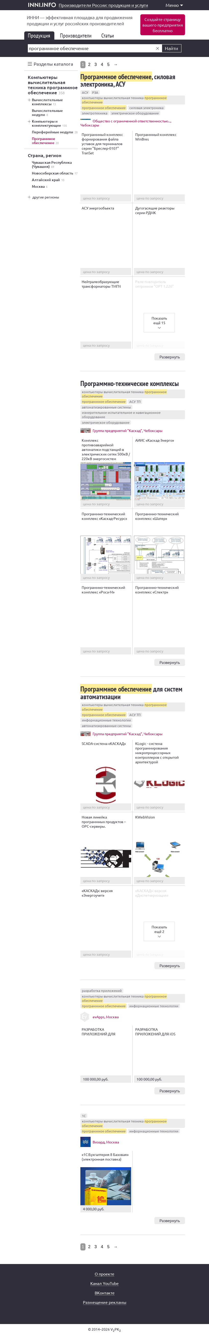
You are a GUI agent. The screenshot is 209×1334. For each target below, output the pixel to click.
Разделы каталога (53, 63)
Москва (39, 186)
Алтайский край (48, 180)
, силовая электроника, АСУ (127, 80)
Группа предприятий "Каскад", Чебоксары (128, 430)
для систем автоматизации (131, 692)
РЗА (95, 92)
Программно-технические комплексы (129, 383)
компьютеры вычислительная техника (124, 100)
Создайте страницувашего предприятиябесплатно (162, 25)
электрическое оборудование (135, 113)
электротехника (94, 113)
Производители (78, 35)
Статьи (109, 35)
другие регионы (45, 197)
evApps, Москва (106, 1016)
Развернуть (169, 356)
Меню (174, 5)
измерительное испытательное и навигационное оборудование (121, 414)
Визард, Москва (106, 1142)
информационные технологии (106, 720)
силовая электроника (146, 108)
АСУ (85, 92)
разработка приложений (102, 990)
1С (84, 1116)
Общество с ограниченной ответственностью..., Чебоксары (125, 123)
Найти (171, 48)
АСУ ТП (135, 401)
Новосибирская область (55, 173)
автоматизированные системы (106, 407)
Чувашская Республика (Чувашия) (52, 164)
